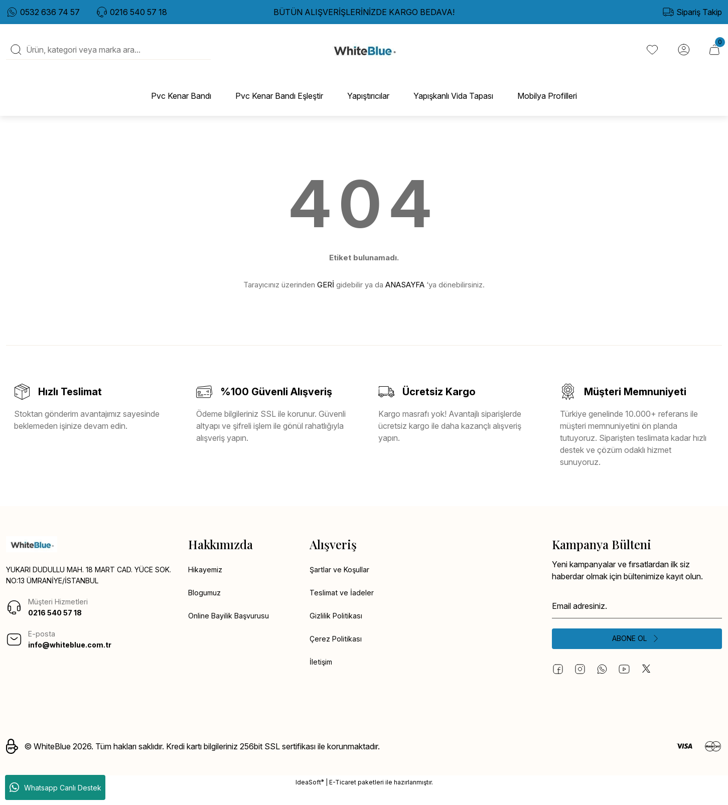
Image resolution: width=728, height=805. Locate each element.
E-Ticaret (342, 797)
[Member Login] (682, 56)
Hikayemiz (207, 582)
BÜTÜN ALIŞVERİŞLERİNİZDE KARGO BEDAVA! (364, 12)
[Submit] (637, 652)
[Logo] (364, 55)
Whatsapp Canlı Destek (55, 787)
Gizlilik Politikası (337, 630)
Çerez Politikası (337, 654)
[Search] (108, 56)
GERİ (325, 296)
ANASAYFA (404, 296)
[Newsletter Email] (637, 618)
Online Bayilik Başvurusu (232, 630)
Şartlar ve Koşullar (342, 582)
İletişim (322, 678)
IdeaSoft (310, 797)
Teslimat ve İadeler (343, 606)
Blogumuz (206, 606)
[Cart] (714, 56)
